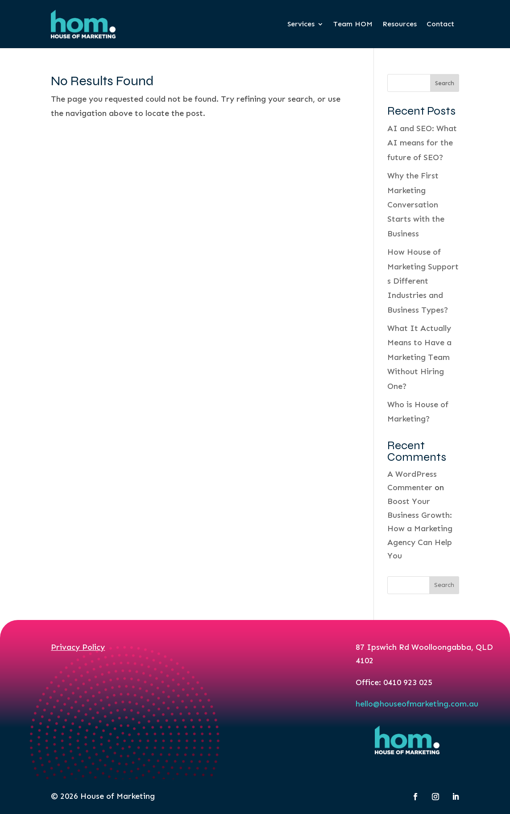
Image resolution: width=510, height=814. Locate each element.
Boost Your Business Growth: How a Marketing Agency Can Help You (419, 528)
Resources (399, 24)
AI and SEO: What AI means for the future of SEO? (422, 143)
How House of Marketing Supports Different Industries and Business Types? (423, 281)
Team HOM (353, 24)
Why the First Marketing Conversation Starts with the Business (415, 205)
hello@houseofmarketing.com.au (417, 704)
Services (301, 24)
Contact (440, 24)
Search (444, 83)
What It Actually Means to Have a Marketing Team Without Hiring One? (419, 357)
